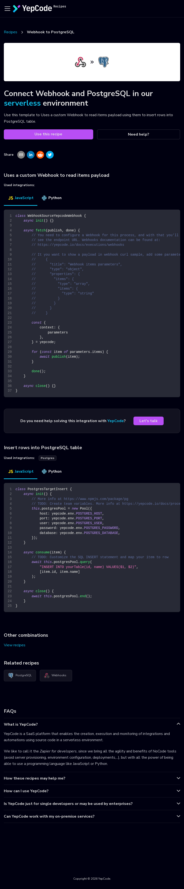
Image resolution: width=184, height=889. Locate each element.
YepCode (115, 421)
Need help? (138, 134)
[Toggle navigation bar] (7, 8)
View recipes (14, 645)
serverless (22, 103)
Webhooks (55, 675)
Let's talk (148, 421)
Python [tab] (51, 198)
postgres (47, 458)
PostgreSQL (20, 675)
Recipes (10, 32)
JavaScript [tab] (21, 198)
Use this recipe (48, 134)
